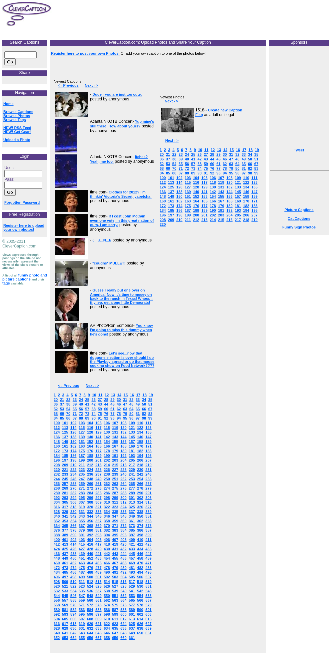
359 (115, 521)
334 (107, 512)
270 (73, 488)
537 (98, 591)
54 (68, 409)
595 (82, 614)
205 (132, 460)
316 (57, 507)
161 (65, 446)
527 (115, 586)
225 (98, 470)
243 (148, 474)
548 (90, 596)
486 (73, 572)
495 (148, 572)
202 (107, 460)
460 (57, 563)
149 (65, 442)
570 (73, 605)
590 (140, 610)
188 (90, 456)
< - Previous (68, 85)
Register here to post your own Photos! (85, 53)
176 (90, 451)
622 (107, 624)
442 (107, 554)
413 (65, 544)
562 (107, 600)
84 (56, 418)
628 (57, 628)
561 (98, 600)
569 (65, 605)
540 (123, 591)
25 (87, 400)
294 (73, 498)
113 (65, 428)
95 (125, 418)
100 (57, 423)
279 (148, 488)
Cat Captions (299, 218)
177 (98, 451)
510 (73, 582)
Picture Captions (298, 210)
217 (132, 465)
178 (107, 451)
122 (140, 428)
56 (81, 409)
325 (132, 507)
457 (132, 558)
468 (123, 563)
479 (115, 568)
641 (65, 633)
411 (148, 540)
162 (73, 446)
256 (57, 484)
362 (140, 521)
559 (82, 600)
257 (65, 484)
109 (132, 423)
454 (107, 558)
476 (90, 568)
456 (123, 558)
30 (119, 400)
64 (131, 409)
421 (132, 544)
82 (144, 414)
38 (68, 404)
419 (115, 544)
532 (57, 591)
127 (82, 432)
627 (148, 624)
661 (132, 638)
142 (107, 437)
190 (107, 456)
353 (65, 521)
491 (115, 572)
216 (123, 465)
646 (107, 633)
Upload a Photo (16, 140)
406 (107, 540)
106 (107, 423)
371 (115, 526)
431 (115, 549)
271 (82, 488)
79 (125, 414)
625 (132, 624)
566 (140, 600)
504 (123, 577)
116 (90, 428)
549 (98, 596)
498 (73, 577)
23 (75, 400)
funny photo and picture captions (24, 277)
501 (98, 577)
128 (90, 432)
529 (132, 586)
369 (98, 526)
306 (73, 502)
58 (94, 409)
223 (82, 470)
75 (100, 414)
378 (73, 530)
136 (57, 437)
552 (123, 596)
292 (57, 498)
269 (65, 488)
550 (107, 596)
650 (140, 633)
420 (123, 544)
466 (107, 563)
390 (73, 535)
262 (107, 484)
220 (57, 470)
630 (73, 628)
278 (140, 488)
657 (98, 638)
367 (82, 526)
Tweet (299, 150)
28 (106, 400)
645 (98, 633)
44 (106, 404)
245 (65, 479)
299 (115, 498)
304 (57, 502)
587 (115, 610)
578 (140, 605)
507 (148, 577)
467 (115, 563)
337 (132, 512)
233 (65, 474)
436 (57, 554)
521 (65, 586)
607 (82, 619)
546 (73, 596)
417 (98, 544)
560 (90, 600)
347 (115, 516)
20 (56, 400)
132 (123, 432)
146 (140, 437)
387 (148, 530)
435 (148, 549)
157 (132, 442)
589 (132, 610)
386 (140, 530)
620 (90, 624)
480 (123, 568)
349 (132, 516)
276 (123, 488)
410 (140, 540)
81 (138, 414)
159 (148, 442)
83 (150, 414)
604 (57, 619)
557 (65, 600)
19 (151, 395)
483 (148, 568)
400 (57, 540)
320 (90, 507)
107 (115, 423)
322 (107, 507)
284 (90, 493)
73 (87, 414)
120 (123, 428)
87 (75, 418)
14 (119, 395)
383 (115, 530)
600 (123, 614)
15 (126, 395)
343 (82, 516)
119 (115, 428)
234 (73, 474)
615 (148, 619)
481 (132, 568)
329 (65, 512)
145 (132, 437)
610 (107, 619)
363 (148, 521)
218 (140, 465)
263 (115, 484)
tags (6, 283)
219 (148, 465)
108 (123, 423)
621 (98, 624)
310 (107, 502)
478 (107, 568)
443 (115, 554)
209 (65, 465)
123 (148, 428)
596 (90, 614)
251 (115, 479)
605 (65, 619)
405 (98, 540)
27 (100, 400)
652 (57, 638)
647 (115, 633)
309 (98, 502)
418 (107, 544)
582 (73, 610)
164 (90, 446)
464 (90, 563)
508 (57, 582)
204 (123, 460)
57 (87, 409)
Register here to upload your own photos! (23, 227)
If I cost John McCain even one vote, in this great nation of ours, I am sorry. (122, 220)
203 (115, 460)
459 (148, 558)
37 (62, 404)
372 (123, 526)
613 (132, 619)
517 (132, 582)
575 (115, 605)
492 (123, 572)
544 (57, 596)
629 (65, 628)
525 (98, 586)
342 (73, 516)
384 (123, 530)
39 (75, 404)
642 (73, 633)
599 (115, 614)
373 (132, 526)
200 (90, 460)
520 (57, 586)
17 (138, 395)
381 (98, 530)
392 (90, 535)
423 (148, 544)
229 (132, 470)
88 (81, 418)
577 (132, 605)
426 (73, 549)
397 (132, 535)
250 (107, 479)
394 (107, 535)
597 (98, 614)
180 (123, 451)
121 (132, 428)
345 (98, 516)
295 (82, 498)
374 (140, 526)
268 (57, 488)
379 (82, 530)
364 (57, 526)
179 (115, 451)
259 (82, 484)
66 (144, 409)
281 (65, 493)
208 (57, 465)
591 (148, 610)
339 (148, 512)
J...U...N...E (101, 240)
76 (106, 414)
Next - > (91, 85)
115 (82, 428)
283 (82, 493)
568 (57, 605)
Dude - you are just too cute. (117, 94)
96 (131, 418)
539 (115, 591)
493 (132, 572)
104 (90, 423)
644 (90, 633)
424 (57, 549)
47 (125, 404)
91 (100, 418)
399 (148, 535)
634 (107, 628)
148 (57, 442)
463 (82, 563)
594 (73, 614)
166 (107, 446)
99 (150, 418)
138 (73, 437)
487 (82, 572)
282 (73, 493)
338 (140, 512)
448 (57, 558)
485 (65, 572)
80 (131, 414)
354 (73, 521)
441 (98, 554)
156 (123, 442)
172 (57, 451)
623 (115, 624)
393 (98, 535)
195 (148, 456)
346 (107, 516)
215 (115, 465)
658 (107, 638)
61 (112, 409)
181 (132, 451)
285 (98, 493)
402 (73, 540)
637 (132, 628)
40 (81, 404)
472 (57, 568)
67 (150, 409)
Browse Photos (16, 116)
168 (123, 446)
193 (132, 456)
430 (107, 549)
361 (132, 521)
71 (75, 414)
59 (100, 409)
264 (123, 484)
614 (140, 619)
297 (98, 498)
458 (140, 558)
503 (115, 577)
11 (100, 395)
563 (115, 600)
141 (98, 437)
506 (140, 577)
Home (8, 104)
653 (65, 638)
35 (150, 400)
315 (148, 502)
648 (123, 633)
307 (82, 502)
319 (82, 507)
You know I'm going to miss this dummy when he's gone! (121, 329)
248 (90, 479)
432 (123, 549)
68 (56, 414)
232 (57, 474)
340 (57, 516)
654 (73, 638)
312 (123, 502)
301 (132, 498)
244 (57, 479)
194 (140, 456)
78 (119, 414)
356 (90, 521)
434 (140, 549)
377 (65, 530)
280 (57, 493)
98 (144, 418)
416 (90, 544)
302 (140, 498)
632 (90, 628)
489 (98, 572)
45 (112, 404)
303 (148, 498)
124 (57, 432)
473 (65, 568)
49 (138, 404)
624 (123, 624)
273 (98, 488)
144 (123, 437)
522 (73, 586)
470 (140, 563)
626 (140, 624)
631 (82, 628)
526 (107, 586)
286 (107, 493)
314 (140, 502)
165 (98, 446)
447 (148, 554)
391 (82, 535)
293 (65, 498)
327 (148, 507)
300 (123, 498)
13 (113, 395)
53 (62, 409)
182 (140, 451)
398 (140, 535)
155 (115, 442)
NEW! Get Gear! (17, 132)
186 (73, 456)
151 (82, 442)
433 (132, 549)
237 (98, 474)
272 (90, 488)
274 (107, 488)
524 (90, 586)
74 (94, 414)
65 (138, 409)
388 (57, 535)
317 (65, 507)
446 (140, 554)
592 (57, 614)
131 (115, 432)
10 (94, 395)
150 (73, 442)
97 (138, 418)
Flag (199, 115)
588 (123, 610)
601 (132, 614)
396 (123, 535)
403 (82, 540)
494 (140, 572)
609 (98, 619)
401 (65, 540)
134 (140, 432)
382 (107, 530)
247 (82, 479)
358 (107, 521)
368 (90, 526)
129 (98, 432)
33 (138, 400)
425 (65, 549)
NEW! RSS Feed (17, 128)
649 (132, 633)
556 (57, 600)
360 (123, 521)
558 (73, 600)
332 (90, 512)
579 (148, 605)
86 (68, 418)
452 (90, 558)
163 (82, 446)
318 (73, 507)
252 (123, 479)
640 (57, 633)
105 (98, 423)
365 (65, 526)
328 (57, 512)
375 (148, 526)
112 (57, 428)
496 (57, 577)
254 (140, 479)
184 (57, 456)
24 (81, 400)
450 (73, 558)
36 (56, 404)
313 (132, 502)
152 (90, 442)
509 (65, 582)
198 (73, 460)
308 (90, 502)
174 (73, 451)
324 (123, 507)
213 (98, 465)
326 (140, 507)
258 (73, 484)
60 (106, 409)
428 (90, 549)
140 (90, 437)
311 (115, 502)
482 (140, 568)
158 (140, 442)
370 (107, 526)
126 (73, 432)
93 (112, 418)
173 (65, 451)
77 (112, 414)
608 (90, 619)
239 (115, 474)
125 (65, 432)
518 (140, 582)
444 (123, 554)
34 (144, 400)
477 (98, 568)
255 (148, 479)
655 (82, 638)
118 (107, 428)
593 (65, 614)
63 (125, 409)
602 (140, 614)
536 (90, 591)
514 (107, 582)
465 (98, 563)
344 (90, 516)
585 (98, 610)
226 (107, 470)
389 (65, 535)
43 (100, 404)
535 (82, 591)
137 (65, 437)
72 (81, 414)
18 (145, 395)
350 (140, 516)
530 (140, 586)
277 (132, 488)
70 (68, 414)
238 (107, 474)
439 (82, 554)
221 (65, 470)
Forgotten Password (22, 202)
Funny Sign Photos (299, 227)
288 (123, 493)
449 (65, 558)
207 (148, 460)
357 (98, 521)
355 (82, 521)
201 (98, 460)
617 (65, 624)
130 (107, 432)
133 (132, 432)
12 (107, 395)
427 (82, 549)
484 (57, 572)
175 (82, 451)
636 (123, 628)
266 (140, 484)
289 (132, 493)
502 (107, 577)
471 (148, 563)
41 (87, 404)
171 (148, 446)
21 (62, 400)
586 (107, 610)
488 (90, 572)
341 (65, 516)
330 (73, 512)
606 (73, 619)
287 (115, 493)
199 (82, 460)
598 (107, 614)
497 (65, 577)
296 (90, 498)
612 (123, 619)
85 (62, 418)
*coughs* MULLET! (108, 263)
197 (65, 460)
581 (65, 610)
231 (148, 470)
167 (115, 446)
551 (115, 596)
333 (98, 512)
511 (82, 582)
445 (132, 554)
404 (90, 540)
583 (82, 610)
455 (115, 558)
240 (123, 474)
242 (140, 474)
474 (73, 568)
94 (119, 418)
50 (144, 404)
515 (115, 582)
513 (98, 582)
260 (90, 484)
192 (123, 456)
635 (115, 628)
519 (148, 582)
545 (65, 596)
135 (148, 432)
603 (148, 614)
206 (140, 460)
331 (82, 512)
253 (132, 479)
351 (148, 516)
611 (115, 619)
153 (98, 442)
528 (123, 586)
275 (115, 488)
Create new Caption (225, 110)
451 (82, 558)
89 (87, 418)
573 (98, 605)
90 (94, 418)
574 (107, 605)
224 (90, 470)
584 (90, 610)
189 (98, 456)
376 (57, 530)
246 (73, 479)
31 (125, 400)
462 (73, 563)
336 (123, 512)
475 (82, 568)
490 (107, 572)
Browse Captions (18, 112)
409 (132, 540)
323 (115, 507)
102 (73, 423)
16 (132, 395)
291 (148, 493)
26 (94, 400)
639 (148, 628)
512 (90, 582)
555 (148, 596)
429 (98, 549)
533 (65, 591)
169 (132, 446)
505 (132, 577)
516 (123, 582)
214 (107, 465)
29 (112, 400)
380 (90, 530)
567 (148, 600)
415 (82, 544)
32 (131, 400)
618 (73, 624)
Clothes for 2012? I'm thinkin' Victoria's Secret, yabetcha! (121, 194)
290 (140, 493)
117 (98, 428)
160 (57, 446)
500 (90, 577)
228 (123, 470)
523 (82, 586)
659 (115, 638)
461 (65, 563)
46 (119, 404)
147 (148, 437)
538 (107, 591)
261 (98, 484)
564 (123, 600)
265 (132, 484)
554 (140, 596)
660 (123, 638)
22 (68, 400)
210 (73, 465)
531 (148, 586)
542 (140, 591)
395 (115, 535)
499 (82, 577)
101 (65, 423)
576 (123, 605)
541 (132, 591)
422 (140, 544)
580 (57, 610)
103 (82, 423)
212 (90, 465)
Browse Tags (14, 120)
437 (65, 554)
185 (65, 456)
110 (140, 423)
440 (90, 554)
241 (132, 474)
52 (56, 409)
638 (140, 628)
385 (132, 530)
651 (148, 633)
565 (132, 600)
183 (148, 451)
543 (148, 591)
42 (94, 404)
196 (57, 460)
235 (82, 474)
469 (132, 563)
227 (115, 470)
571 (82, 605)
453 (98, 558)
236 (90, 474)
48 (131, 404)
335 (115, 512)
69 (62, 414)
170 (140, 446)
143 (115, 437)
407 (115, 540)
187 (82, 456)
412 (57, 544)
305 (65, 502)
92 (106, 418)
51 (150, 404)
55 (75, 409)
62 (119, 409)
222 (73, 470)
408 (123, 540)
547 (82, 596)
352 (57, 521)
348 (123, 516)
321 (98, 507)
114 (73, 428)
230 (140, 470)
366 (73, 526)
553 (132, 596)
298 (107, 498)
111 (148, 423)
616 (57, 624)
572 (90, 605)
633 (98, 628)
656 (90, 638)
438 (73, 554)
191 (115, 456)
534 (73, 591)
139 (82, 437)
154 (107, 442)
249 (98, 479)
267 (148, 484)
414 (73, 544)
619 (82, 624)
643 (82, 633)
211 (82, 465)
